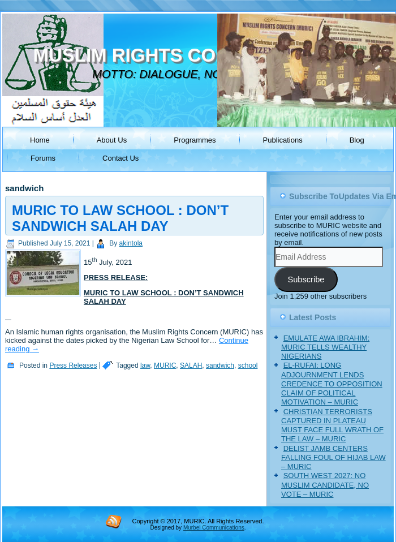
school (248, 365)
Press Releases (73, 365)
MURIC (165, 365)
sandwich (220, 365)
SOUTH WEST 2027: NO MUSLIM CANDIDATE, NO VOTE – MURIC (325, 484)
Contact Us (120, 158)
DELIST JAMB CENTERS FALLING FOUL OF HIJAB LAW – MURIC (333, 457)
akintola (131, 243)
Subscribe (305, 279)
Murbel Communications (213, 527)
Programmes (195, 140)
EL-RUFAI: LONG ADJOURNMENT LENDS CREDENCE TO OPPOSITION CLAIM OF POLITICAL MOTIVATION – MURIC (331, 383)
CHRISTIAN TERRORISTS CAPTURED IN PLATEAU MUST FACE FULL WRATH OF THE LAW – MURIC (332, 425)
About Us (112, 140)
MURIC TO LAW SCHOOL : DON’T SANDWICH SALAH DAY (120, 218)
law (145, 365)
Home (40, 140)
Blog (357, 140)
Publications (283, 140)
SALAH (191, 365)
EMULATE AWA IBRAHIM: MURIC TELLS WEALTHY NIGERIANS (325, 347)
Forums (43, 158)
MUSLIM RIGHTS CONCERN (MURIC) (196, 55)
